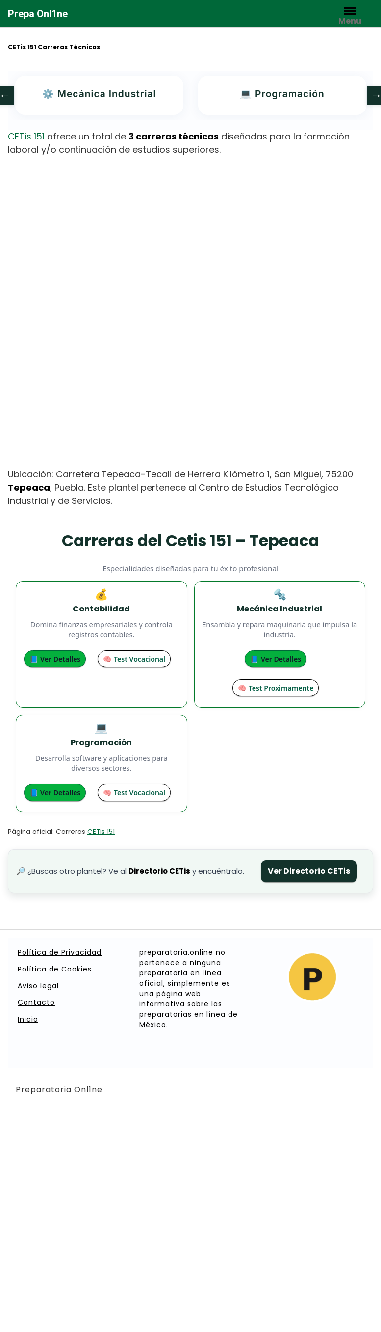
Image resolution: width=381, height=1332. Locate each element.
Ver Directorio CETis (309, 871)
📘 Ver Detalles (54, 659)
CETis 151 (26, 136)
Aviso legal (38, 986)
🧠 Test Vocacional (134, 659)
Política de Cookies (55, 969)
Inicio (28, 1019)
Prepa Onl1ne (38, 14)
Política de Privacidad (60, 952)
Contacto (36, 1002)
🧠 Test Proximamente (275, 688)
